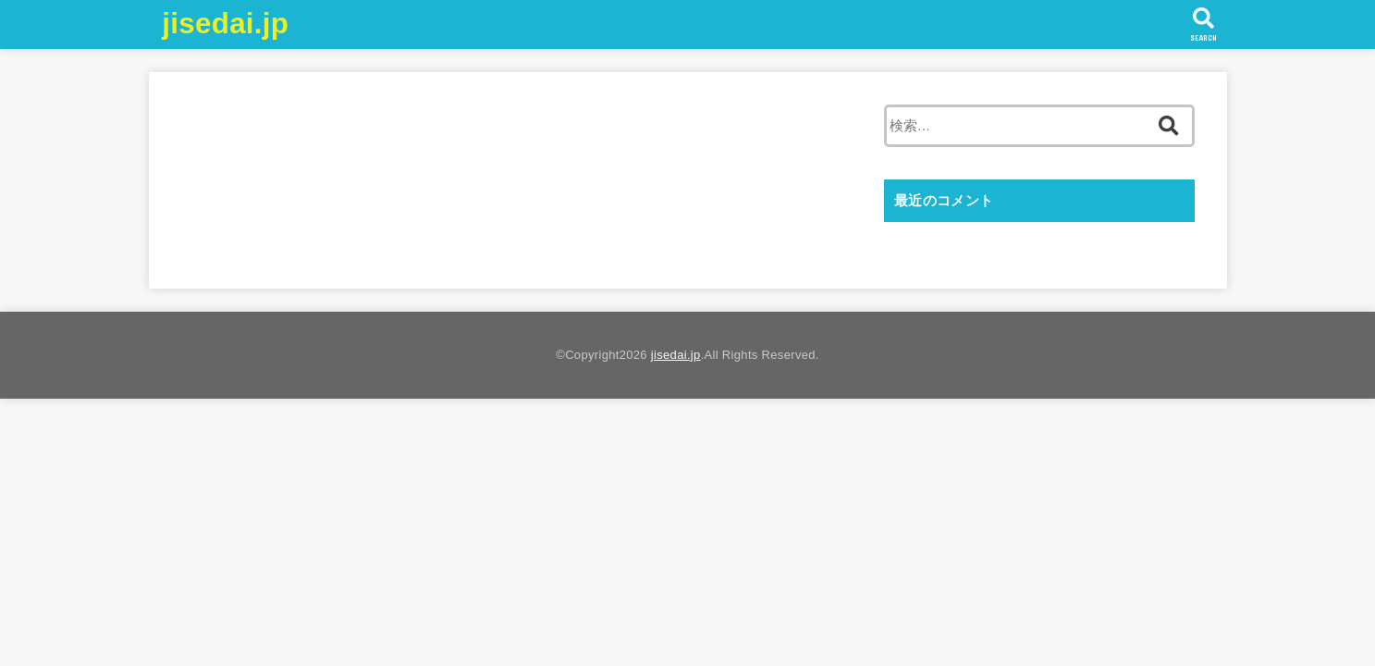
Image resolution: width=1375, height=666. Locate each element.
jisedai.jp (225, 23)
